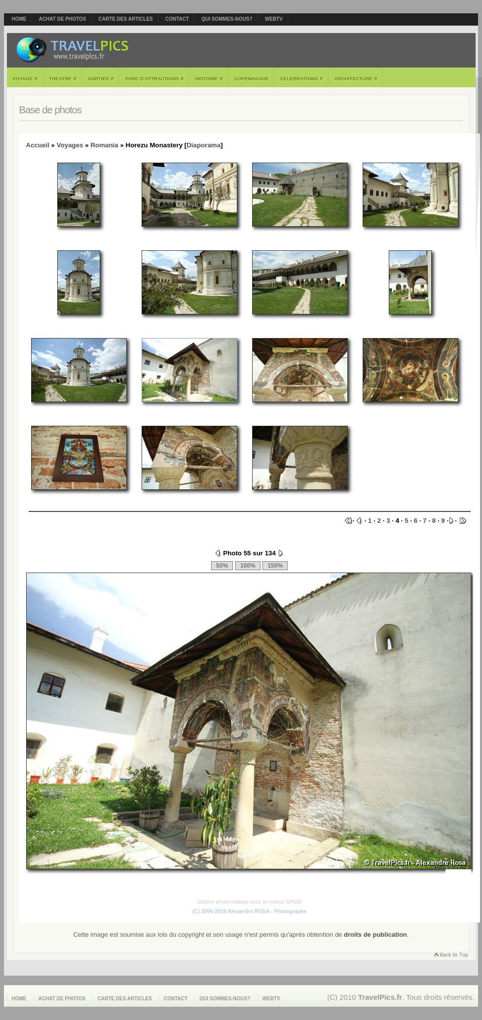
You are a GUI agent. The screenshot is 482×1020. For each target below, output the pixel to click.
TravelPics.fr (380, 997)
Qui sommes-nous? (226, 19)
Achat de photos (62, 19)
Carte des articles (126, 19)
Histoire (209, 78)
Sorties (101, 78)
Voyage (25, 78)
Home (19, 19)
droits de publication (375, 934)
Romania (104, 145)
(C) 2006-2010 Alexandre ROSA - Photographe (249, 911)
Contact (177, 19)
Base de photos (50, 109)
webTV (274, 19)
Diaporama (203, 145)
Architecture (355, 78)
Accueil (37, 145)
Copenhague (251, 78)
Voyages (70, 145)
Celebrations (301, 78)
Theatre (63, 78)
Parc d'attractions (154, 78)
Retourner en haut (450, 955)
